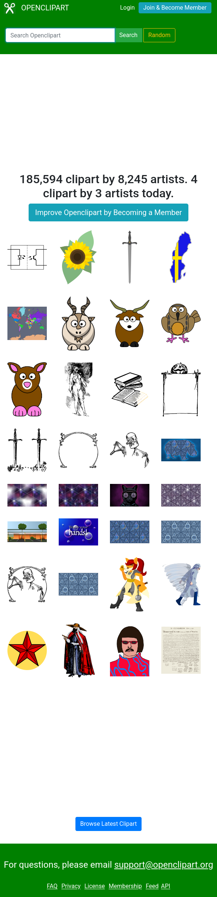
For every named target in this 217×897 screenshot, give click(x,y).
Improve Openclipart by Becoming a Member (108, 212)
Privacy (71, 886)
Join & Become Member (175, 7)
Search (128, 35)
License (94, 886)
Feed (152, 886)
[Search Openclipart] (60, 35)
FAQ (52, 886)
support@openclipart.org (163, 865)
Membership (125, 886)
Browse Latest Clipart (108, 823)
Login (127, 7)
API (165, 886)
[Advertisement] (108, 116)
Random (159, 35)
